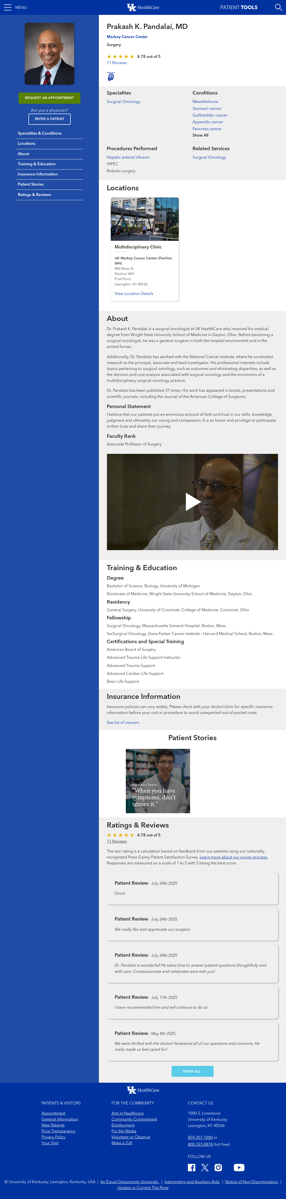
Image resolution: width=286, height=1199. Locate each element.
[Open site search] (278, 7)
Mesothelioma (205, 102)
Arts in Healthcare (127, 1114)
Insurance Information (38, 174)
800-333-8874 (200, 1145)
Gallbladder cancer (210, 116)
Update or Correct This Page (143, 1188)
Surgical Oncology (123, 102)
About (23, 154)
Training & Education (37, 164)
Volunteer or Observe (130, 1137)
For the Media (123, 1131)
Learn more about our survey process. (234, 857)
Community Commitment (134, 1120)
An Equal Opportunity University (129, 1182)
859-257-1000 (200, 1138)
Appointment (53, 1114)
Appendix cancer (208, 122)
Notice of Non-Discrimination (252, 1182)
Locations (26, 144)
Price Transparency (58, 1131)
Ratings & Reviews (34, 195)
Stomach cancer (207, 109)
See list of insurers (123, 723)
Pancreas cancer (207, 129)
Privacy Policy (54, 1137)
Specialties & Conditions (40, 134)
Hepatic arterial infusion (128, 158)
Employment (122, 1125)
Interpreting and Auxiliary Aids (192, 1182)
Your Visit (50, 1143)
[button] (15, 7)
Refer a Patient (49, 119)
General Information (60, 1120)
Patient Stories (31, 185)
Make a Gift (121, 1143)
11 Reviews (117, 63)
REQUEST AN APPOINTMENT (49, 98)
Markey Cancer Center (127, 37)
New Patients (53, 1125)
